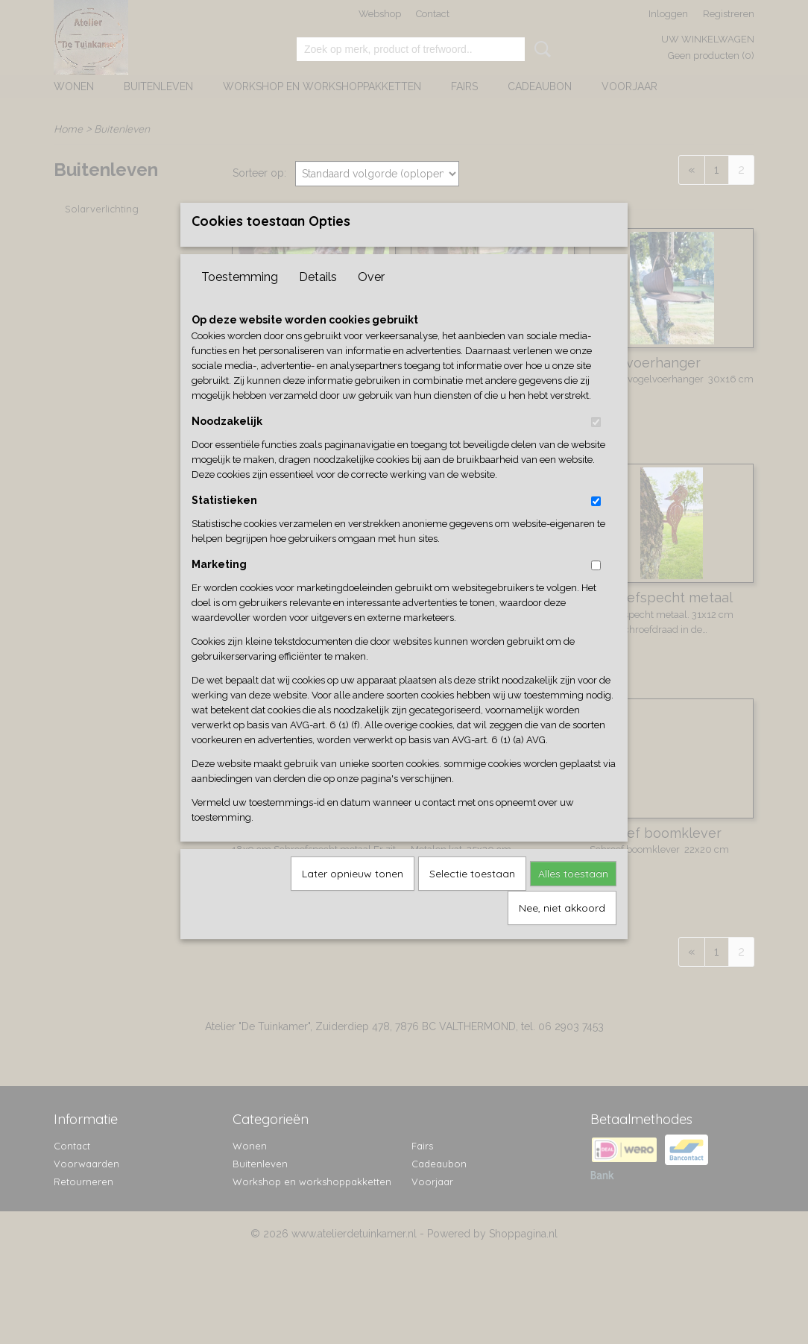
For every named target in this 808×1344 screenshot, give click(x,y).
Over (371, 301)
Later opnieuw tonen (352, 897)
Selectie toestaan (472, 897)
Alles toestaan (573, 897)
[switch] (596, 446)
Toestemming (239, 301)
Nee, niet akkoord (562, 931)
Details (318, 301)
